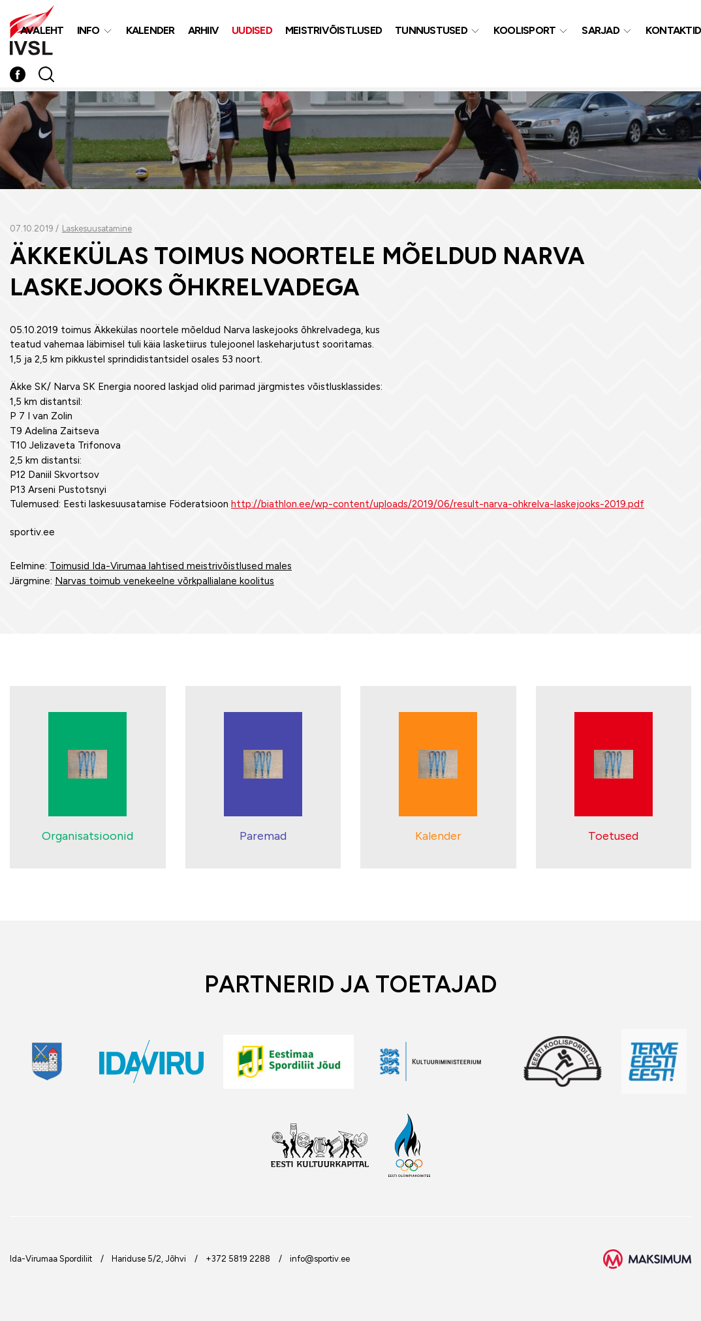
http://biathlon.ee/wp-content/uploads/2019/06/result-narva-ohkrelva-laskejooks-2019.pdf (437, 504)
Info (88, 31)
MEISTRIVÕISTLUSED (333, 31)
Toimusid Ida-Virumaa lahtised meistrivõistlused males (171, 566)
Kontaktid (673, 31)
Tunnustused (431, 31)
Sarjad (600, 31)
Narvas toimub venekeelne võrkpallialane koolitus (164, 581)
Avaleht (42, 31)
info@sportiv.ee (320, 1259)
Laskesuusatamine (97, 228)
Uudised (252, 31)
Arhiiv (203, 31)
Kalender (150, 31)
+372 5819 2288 (238, 1259)
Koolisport (524, 31)
